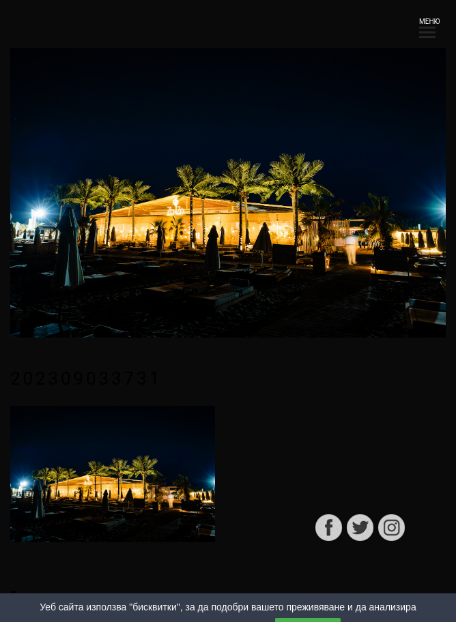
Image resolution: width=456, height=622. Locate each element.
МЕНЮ (427, 25)
